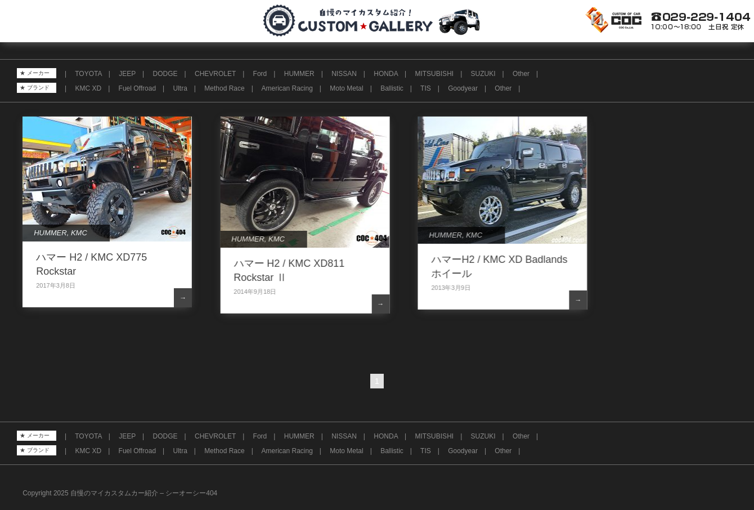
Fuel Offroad (137, 88)
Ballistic (391, 88)
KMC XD (88, 88)
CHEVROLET (215, 74)
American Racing (286, 88)
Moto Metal (346, 88)
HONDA (386, 74)
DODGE (165, 74)
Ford (260, 74)
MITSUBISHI (434, 74)
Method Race (224, 88)
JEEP (127, 74)
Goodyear (463, 88)
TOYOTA (88, 74)
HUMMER (299, 74)
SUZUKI (483, 74)
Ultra (180, 88)
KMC (79, 233)
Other (521, 74)
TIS (425, 88)
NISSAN (344, 74)
